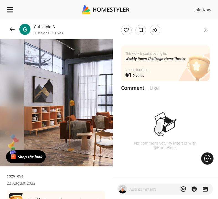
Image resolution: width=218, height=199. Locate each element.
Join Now (202, 10)
